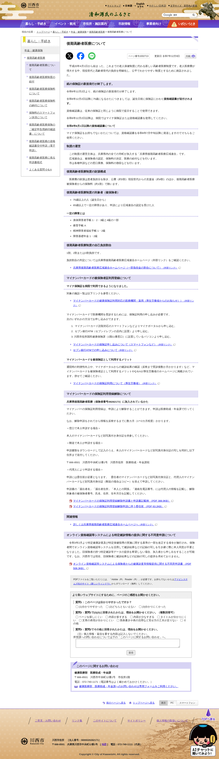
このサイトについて (105, 720)
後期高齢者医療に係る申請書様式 (42, 160)
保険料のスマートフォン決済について (42, 115)
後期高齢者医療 (97, 32)
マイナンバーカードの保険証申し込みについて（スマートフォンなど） (124, 344)
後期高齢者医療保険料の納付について (42, 103)
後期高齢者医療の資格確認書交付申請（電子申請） (42, 146)
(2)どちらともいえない (122, 606)
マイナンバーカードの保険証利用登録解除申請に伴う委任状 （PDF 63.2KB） (120, 506)
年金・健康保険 (79, 32)
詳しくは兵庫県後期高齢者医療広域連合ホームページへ (115, 524)
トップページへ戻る (144, 702)
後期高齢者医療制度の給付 (42, 79)
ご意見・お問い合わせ (48, 720)
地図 (104, 744)
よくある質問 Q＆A (40, 169)
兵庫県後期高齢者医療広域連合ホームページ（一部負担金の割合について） (127, 267)
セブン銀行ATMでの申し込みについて (104, 350)
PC (172, 703)
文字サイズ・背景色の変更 (183, 5)
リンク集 (77, 720)
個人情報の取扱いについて (172, 720)
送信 (131, 652)
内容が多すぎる (118, 617)
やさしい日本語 (157, 5)
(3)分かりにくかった (154, 606)
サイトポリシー (136, 720)
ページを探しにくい (90, 617)
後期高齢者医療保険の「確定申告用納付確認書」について (42, 129)
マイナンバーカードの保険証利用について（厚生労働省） (116, 383)
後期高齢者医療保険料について (42, 91)
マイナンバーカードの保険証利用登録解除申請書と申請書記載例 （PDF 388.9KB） (123, 500)
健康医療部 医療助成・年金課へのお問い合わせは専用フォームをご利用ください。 (128, 686)
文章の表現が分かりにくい (98, 620)
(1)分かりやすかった (91, 606)
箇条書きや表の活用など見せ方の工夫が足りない (148, 620)
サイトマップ (114, 5)
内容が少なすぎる (143, 617)
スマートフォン (187, 703)
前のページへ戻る (116, 702)
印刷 (188, 56)
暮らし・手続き (60, 32)
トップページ (43, 32)
